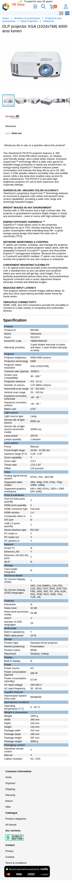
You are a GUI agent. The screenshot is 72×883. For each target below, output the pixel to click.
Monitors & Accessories (27, 18)
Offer (8, 806)
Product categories (15, 818)
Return (9, 801)
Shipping (10, 789)
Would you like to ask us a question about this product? (34, 145)
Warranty (10, 795)
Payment (10, 783)
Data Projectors (29, 21)
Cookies (9, 856)
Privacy (9, 851)
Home (5, 18)
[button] (66, 40)
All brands (11, 824)
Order (8, 777)
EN (67, 13)
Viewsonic (48, 21)
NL (61, 13)
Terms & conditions (15, 862)
